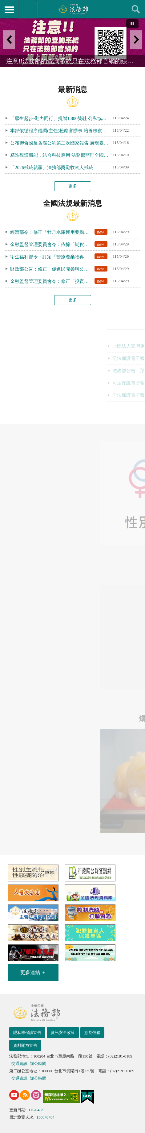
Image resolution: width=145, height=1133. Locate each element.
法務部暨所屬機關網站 (27, 9)
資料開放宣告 (25, 1045)
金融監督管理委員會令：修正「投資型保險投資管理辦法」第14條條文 (61, 281)
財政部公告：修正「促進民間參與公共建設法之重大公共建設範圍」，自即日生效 (61, 269)
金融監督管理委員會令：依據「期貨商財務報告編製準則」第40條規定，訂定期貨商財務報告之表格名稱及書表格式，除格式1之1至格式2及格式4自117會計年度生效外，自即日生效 (61, 244)
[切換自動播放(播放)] (132, 23)
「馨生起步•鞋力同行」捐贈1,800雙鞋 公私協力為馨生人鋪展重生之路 (61, 118)
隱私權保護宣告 (27, 1032)
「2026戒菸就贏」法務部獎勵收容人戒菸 (51, 167)
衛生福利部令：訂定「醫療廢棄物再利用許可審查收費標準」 (61, 256)
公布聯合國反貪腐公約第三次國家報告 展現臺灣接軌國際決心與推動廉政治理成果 (61, 143)
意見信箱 (92, 1032)
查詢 (136, 9)
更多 (72, 186)
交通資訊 (19, 1063)
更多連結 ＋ (33, 972)
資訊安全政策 (63, 1032)
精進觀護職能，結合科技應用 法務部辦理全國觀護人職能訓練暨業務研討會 (61, 155)
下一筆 (136, 39)
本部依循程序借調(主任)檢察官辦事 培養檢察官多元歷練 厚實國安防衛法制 (61, 130)
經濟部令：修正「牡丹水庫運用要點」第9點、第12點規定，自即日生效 (61, 232)
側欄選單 (9, 9)
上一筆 (9, 39)
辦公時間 (38, 1063)
